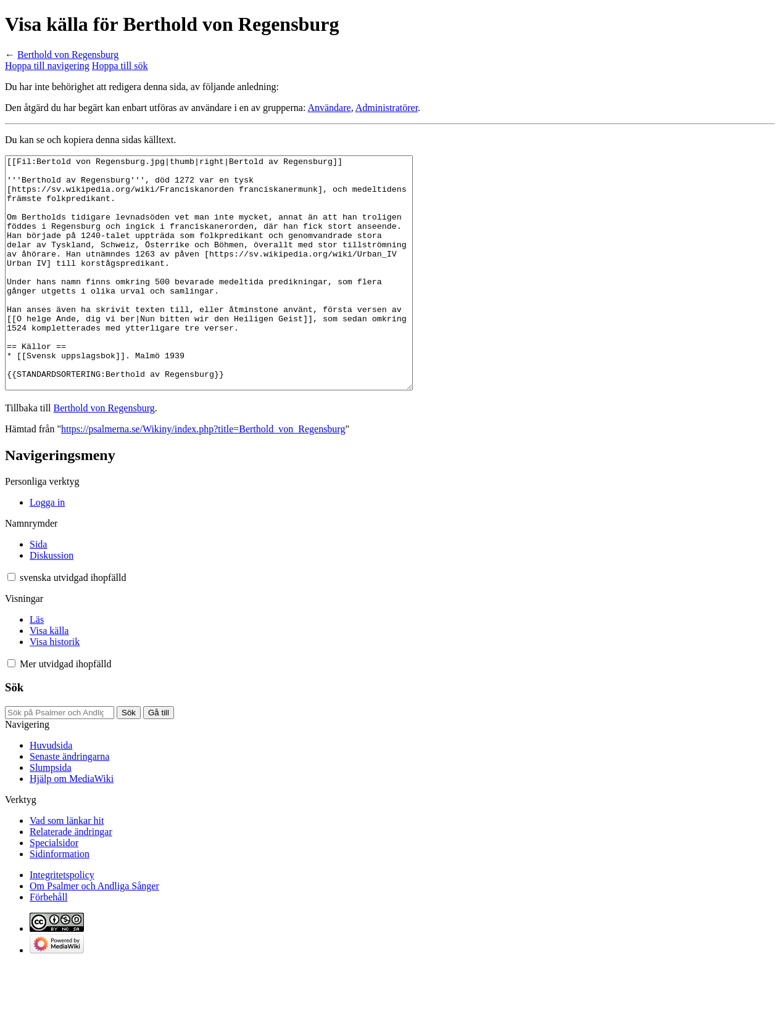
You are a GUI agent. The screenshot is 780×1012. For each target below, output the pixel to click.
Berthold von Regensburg (67, 54)
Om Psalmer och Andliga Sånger (94, 932)
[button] (11, 623)
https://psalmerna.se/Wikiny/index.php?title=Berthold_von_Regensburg (203, 475)
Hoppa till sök (120, 65)
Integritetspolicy (62, 921)
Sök (14, 733)
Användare (329, 107)
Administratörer (386, 107)
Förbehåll (48, 943)
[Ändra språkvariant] (73, 624)
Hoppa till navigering (47, 65)
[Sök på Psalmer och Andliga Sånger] (59, 758)
